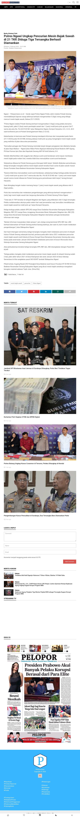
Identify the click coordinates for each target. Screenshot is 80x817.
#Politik (6, 790)
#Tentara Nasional (10, 784)
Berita (6, 33)
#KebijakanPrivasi (10, 800)
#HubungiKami (9, 806)
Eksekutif (31, 7)
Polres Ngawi (37, 283)
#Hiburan (45, 785)
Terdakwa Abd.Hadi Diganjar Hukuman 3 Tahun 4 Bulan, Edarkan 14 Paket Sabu (40, 575)
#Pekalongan (46, 782)
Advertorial (20, 7)
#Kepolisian (8, 782)
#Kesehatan (46, 787)
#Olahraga (45, 790)
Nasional (59, 7)
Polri (15, 33)
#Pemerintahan (9, 786)
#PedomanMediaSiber (11, 804)
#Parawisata (46, 792)
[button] (68, 2)
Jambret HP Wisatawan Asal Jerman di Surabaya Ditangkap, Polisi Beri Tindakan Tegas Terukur (37, 369)
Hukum (40, 7)
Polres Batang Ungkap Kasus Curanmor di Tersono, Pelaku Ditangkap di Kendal (34, 463)
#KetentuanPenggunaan (12, 802)
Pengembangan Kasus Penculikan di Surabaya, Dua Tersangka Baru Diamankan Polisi (36, 516)
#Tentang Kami (9, 798)
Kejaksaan (49, 7)
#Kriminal (7, 788)
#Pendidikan (46, 794)
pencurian (27, 283)
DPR (11, 7)
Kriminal (68, 7)
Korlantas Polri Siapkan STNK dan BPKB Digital (22, 417)
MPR (6, 7)
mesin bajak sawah (16, 283)
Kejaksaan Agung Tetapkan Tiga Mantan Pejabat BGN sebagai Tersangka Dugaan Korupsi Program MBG (43, 593)
